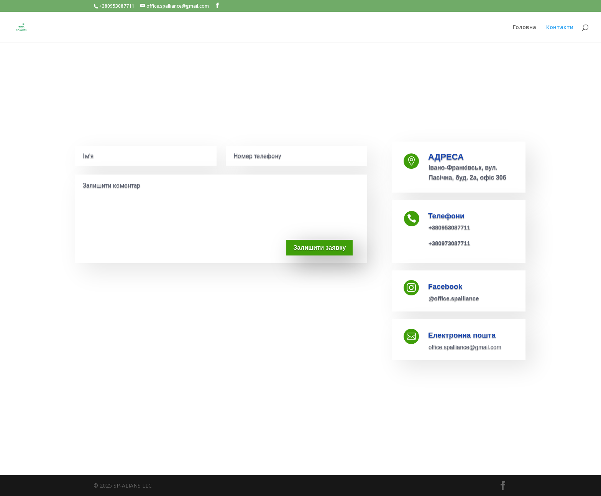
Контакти (559, 28)
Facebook (445, 286)
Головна (524, 28)
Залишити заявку (319, 247)
